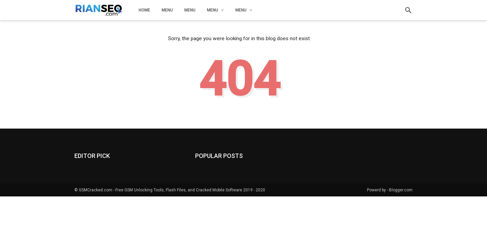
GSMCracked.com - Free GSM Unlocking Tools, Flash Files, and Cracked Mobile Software (160, 190)
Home (144, 10)
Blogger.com (401, 190)
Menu (167, 10)
